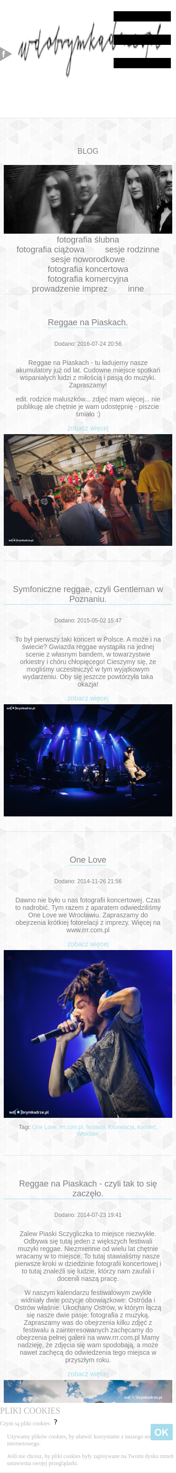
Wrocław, (88, 1133)
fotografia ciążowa (50, 249)
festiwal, (97, 1127)
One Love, (46, 1127)
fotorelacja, (123, 1127)
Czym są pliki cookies (29, 1423)
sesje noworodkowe (88, 259)
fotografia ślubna (88, 239)
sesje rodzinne (132, 249)
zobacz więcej (88, 428)
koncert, (148, 1127)
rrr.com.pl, (73, 1127)
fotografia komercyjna (87, 279)
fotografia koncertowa (87, 269)
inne (136, 288)
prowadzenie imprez (69, 288)
